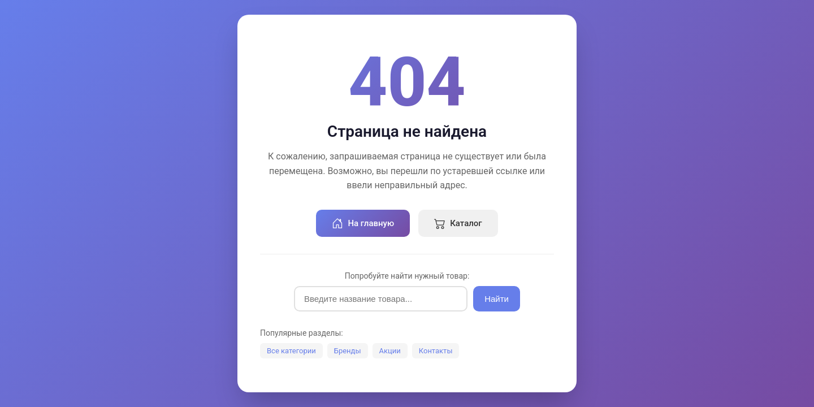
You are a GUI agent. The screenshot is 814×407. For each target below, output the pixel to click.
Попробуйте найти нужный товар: (407, 275)
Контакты (436, 351)
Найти (496, 299)
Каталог (458, 223)
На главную (363, 223)
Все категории (291, 351)
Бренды (347, 351)
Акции (390, 351)
